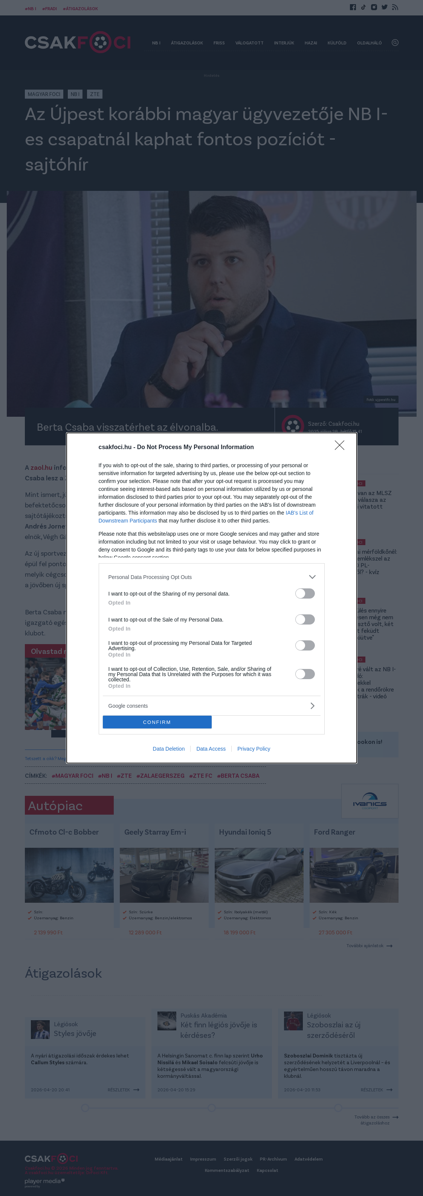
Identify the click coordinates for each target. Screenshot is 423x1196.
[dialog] (212, 598)
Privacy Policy (253, 749)
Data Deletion (169, 749)
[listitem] (211, 577)
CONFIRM (157, 722)
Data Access (211, 749)
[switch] (305, 593)
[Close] (342, 447)
